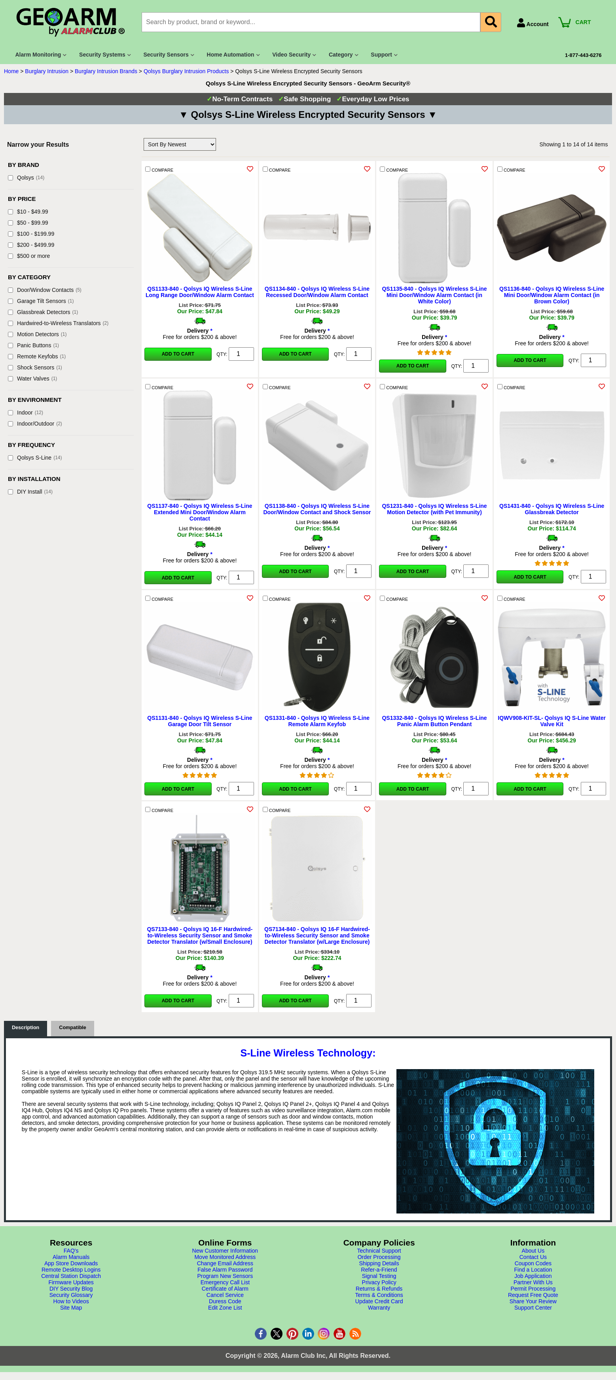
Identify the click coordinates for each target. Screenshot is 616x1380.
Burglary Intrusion (46, 71)
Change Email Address (225, 1263)
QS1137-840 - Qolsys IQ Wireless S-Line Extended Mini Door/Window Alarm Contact (199, 512)
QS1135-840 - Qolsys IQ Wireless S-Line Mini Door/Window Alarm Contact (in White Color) (434, 295)
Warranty (379, 1307)
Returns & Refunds (379, 1288)
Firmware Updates (70, 1282)
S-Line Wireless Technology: (307, 1052)
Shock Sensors (35, 367)
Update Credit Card (379, 1301)
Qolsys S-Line (35, 457)
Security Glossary (71, 1295)
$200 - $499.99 (31, 245)
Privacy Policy (379, 1282)
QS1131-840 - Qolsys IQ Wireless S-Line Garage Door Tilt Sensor (199, 721)
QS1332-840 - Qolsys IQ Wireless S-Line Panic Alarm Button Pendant (434, 721)
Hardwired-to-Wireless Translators (58, 323)
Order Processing (379, 1257)
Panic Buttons (33, 345)
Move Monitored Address (225, 1257)
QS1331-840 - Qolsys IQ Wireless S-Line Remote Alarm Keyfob (317, 721)
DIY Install (30, 491)
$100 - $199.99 (31, 234)
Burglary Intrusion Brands (106, 71)
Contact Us (533, 1257)
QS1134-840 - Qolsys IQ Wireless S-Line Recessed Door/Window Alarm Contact (317, 292)
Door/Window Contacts (45, 290)
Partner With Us (533, 1282)
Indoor (25, 412)
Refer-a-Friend (379, 1269)
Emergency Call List (225, 1282)
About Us (533, 1250)
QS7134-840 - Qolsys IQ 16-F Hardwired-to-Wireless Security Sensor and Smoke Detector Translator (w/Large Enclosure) (317, 935)
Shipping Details (379, 1263)
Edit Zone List (225, 1307)
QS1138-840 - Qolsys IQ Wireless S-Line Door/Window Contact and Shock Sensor (317, 509)
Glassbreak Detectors (43, 312)
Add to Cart (178, 354)
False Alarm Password (224, 1269)
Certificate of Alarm (225, 1288)
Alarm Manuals (71, 1257)
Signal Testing (379, 1276)
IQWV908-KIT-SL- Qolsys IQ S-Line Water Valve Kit (552, 721)
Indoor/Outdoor (35, 423)
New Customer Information (225, 1250)
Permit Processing (533, 1288)
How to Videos (71, 1301)
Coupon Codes (533, 1263)
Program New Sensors (225, 1276)
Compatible (72, 1027)
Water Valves (32, 378)
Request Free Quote (533, 1295)
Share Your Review (533, 1301)
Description (25, 1027)
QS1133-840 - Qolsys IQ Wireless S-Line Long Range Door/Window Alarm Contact (200, 292)
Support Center (533, 1307)
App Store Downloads (71, 1263)
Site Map (71, 1307)
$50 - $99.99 (28, 223)
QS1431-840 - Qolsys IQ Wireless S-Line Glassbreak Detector (551, 509)
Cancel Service (225, 1295)
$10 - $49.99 (28, 211)
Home (11, 71)
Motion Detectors (37, 334)
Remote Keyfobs (37, 356)
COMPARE (159, 169)
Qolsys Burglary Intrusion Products (186, 71)
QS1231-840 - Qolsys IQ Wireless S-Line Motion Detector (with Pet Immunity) (434, 509)
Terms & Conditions (379, 1295)
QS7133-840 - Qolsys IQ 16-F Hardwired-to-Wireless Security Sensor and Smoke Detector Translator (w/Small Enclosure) (199, 935)
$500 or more (29, 256)
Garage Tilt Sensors (41, 301)
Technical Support (379, 1250)
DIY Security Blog (71, 1288)
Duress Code (225, 1301)
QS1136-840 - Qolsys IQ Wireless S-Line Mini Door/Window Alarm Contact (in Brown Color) (551, 295)
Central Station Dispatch (71, 1276)
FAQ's (71, 1250)
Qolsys (26, 177)
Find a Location (533, 1269)
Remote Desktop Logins (71, 1269)
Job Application (533, 1276)
